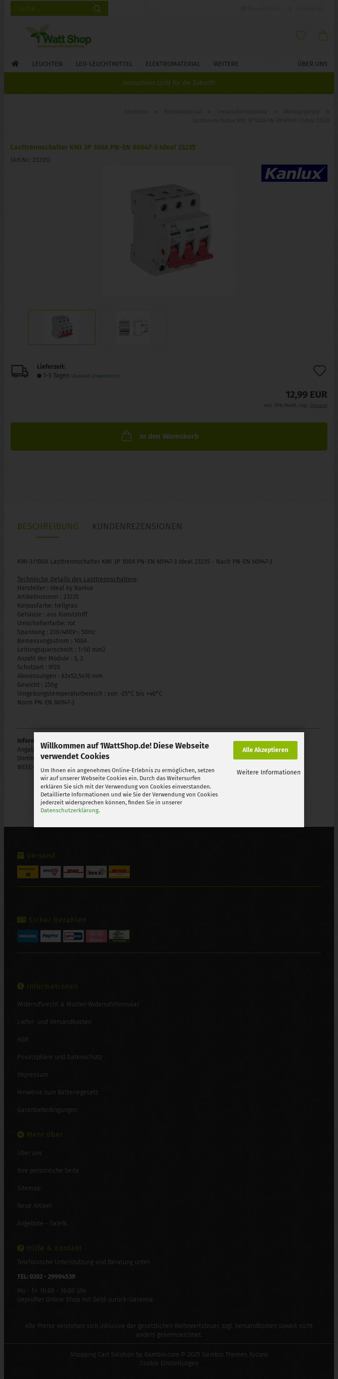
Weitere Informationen (269, 772)
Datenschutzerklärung (69, 810)
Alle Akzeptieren (265, 750)
